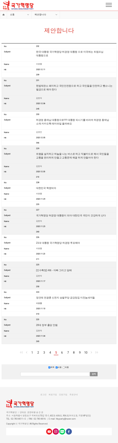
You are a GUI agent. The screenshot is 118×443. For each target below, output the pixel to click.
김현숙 (39, 98)
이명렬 (39, 64)
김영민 (39, 132)
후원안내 (73, 394)
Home (3, 15)
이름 (67, 367)
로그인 (43, 394)
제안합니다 (40, 14)
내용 (59, 367)
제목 (52, 367)
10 (85, 352)
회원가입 (53, 394)
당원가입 (63, 394)
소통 (12, 14)
